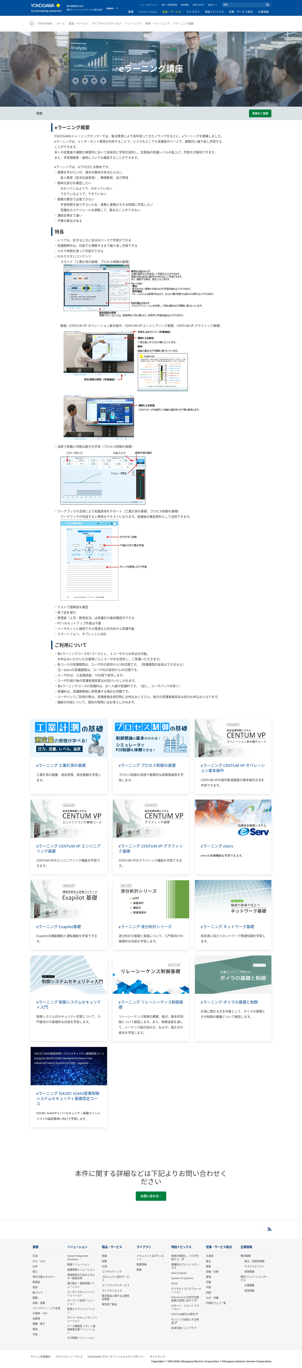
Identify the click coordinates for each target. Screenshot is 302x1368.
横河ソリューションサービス (254, 1278)
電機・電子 (39, 1323)
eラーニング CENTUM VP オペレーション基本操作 (233, 768)
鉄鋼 (35, 1297)
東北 (208, 1261)
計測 (104, 1266)
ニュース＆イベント (149, 4)
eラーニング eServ (217, 846)
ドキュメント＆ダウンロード (150, 1257)
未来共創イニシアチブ (183, 1328)
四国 (208, 1292)
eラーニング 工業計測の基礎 (61, 765)
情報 (104, 1256)
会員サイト (212, 4)
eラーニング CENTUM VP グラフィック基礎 (151, 848)
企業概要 (249, 1285)
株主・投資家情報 (169, 4)
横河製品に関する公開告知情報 (115, 1297)
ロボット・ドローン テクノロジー (185, 1307)
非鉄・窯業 (39, 1303)
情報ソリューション (78, 1264)
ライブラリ (193, 11)
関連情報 (142, 1264)
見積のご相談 (260, 113)
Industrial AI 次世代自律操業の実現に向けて (185, 1298)
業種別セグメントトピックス (185, 1266)
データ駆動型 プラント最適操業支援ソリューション (81, 1329)
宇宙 (35, 1334)
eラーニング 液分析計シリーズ (145, 926)
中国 (208, 1287)
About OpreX (179, 1273)
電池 (35, 1329)
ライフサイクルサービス (106, 23)
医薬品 (36, 1282)
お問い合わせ (198, 4)
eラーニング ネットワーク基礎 (227, 926)
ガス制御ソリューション (81, 1338)
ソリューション (147, 11)
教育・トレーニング (157, 23)
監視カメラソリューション (81, 1310)
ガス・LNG (39, 1261)
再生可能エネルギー (44, 1276)
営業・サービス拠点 (241, 11)
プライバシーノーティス (69, 1356)
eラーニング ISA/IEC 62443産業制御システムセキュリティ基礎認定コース (67, 1098)
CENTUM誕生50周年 (183, 1314)
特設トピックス (214, 11)
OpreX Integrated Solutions (77, 1257)
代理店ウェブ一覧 (216, 1303)
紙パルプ (38, 1292)
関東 (208, 1266)
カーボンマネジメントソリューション (81, 1293)
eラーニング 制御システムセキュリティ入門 (68, 1005)
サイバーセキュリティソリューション (82, 1319)
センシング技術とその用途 (185, 1321)
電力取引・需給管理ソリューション (81, 1285)
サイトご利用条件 (41, 1356)
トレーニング (133, 23)
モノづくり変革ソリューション (81, 1302)
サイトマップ (157, 1356)
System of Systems (182, 1278)
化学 (35, 1266)
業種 (130, 11)
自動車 (36, 1318)
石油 (35, 1256)
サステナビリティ (254, 1266)
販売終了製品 (109, 1304)
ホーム (61, 23)
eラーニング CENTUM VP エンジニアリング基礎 (68, 848)
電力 (35, 1271)
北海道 (209, 1256)
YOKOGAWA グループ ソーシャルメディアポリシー (116, 1356)
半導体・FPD (40, 1313)
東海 (208, 1276)
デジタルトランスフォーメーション (186, 1290)
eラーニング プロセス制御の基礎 (147, 765)
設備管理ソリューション (81, 1269)
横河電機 (246, 1256)
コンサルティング (112, 1271)
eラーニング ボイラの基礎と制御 (229, 1002)
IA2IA (174, 1283)
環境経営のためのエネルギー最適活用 (81, 1276)
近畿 (208, 1282)
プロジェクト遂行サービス (115, 1278)
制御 (104, 1261)
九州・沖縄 (212, 1297)
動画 (139, 1269)
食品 (35, 1287)
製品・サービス (171, 11)
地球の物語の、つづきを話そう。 (185, 1257)
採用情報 (185, 4)
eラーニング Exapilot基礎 (58, 926)
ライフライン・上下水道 (46, 1308)
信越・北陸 (212, 1271)
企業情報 (263, 11)
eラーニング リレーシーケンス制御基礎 (151, 1005)
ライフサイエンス (112, 1290)
